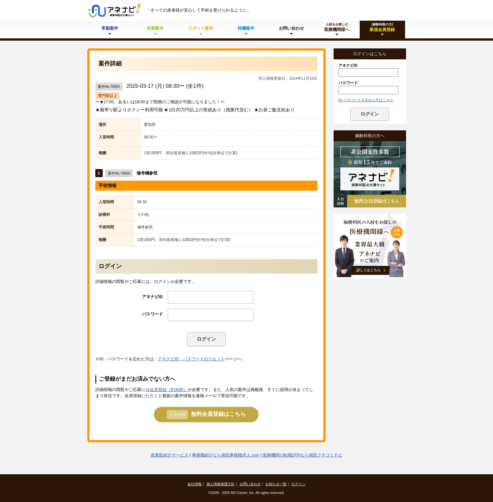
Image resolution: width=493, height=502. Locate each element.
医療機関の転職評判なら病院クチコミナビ (302, 455)
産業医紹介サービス (169, 455)
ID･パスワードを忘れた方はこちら (365, 100)
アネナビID (152, 296)
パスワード (152, 314)
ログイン (206, 338)
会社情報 (194, 484)
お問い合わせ (250, 484)
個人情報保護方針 (220, 484)
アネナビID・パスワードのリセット (191, 358)
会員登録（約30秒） (169, 389)
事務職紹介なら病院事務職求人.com (226, 455)
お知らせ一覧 (276, 484)
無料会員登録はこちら (206, 414)
